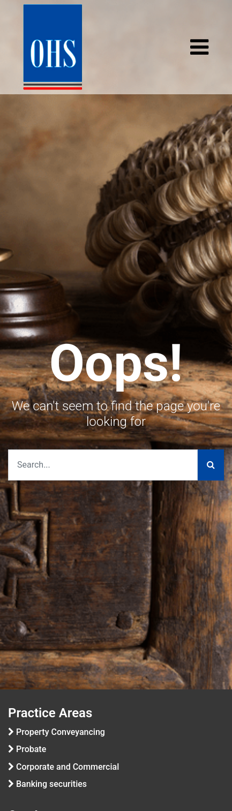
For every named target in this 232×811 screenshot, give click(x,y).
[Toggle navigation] (199, 47)
